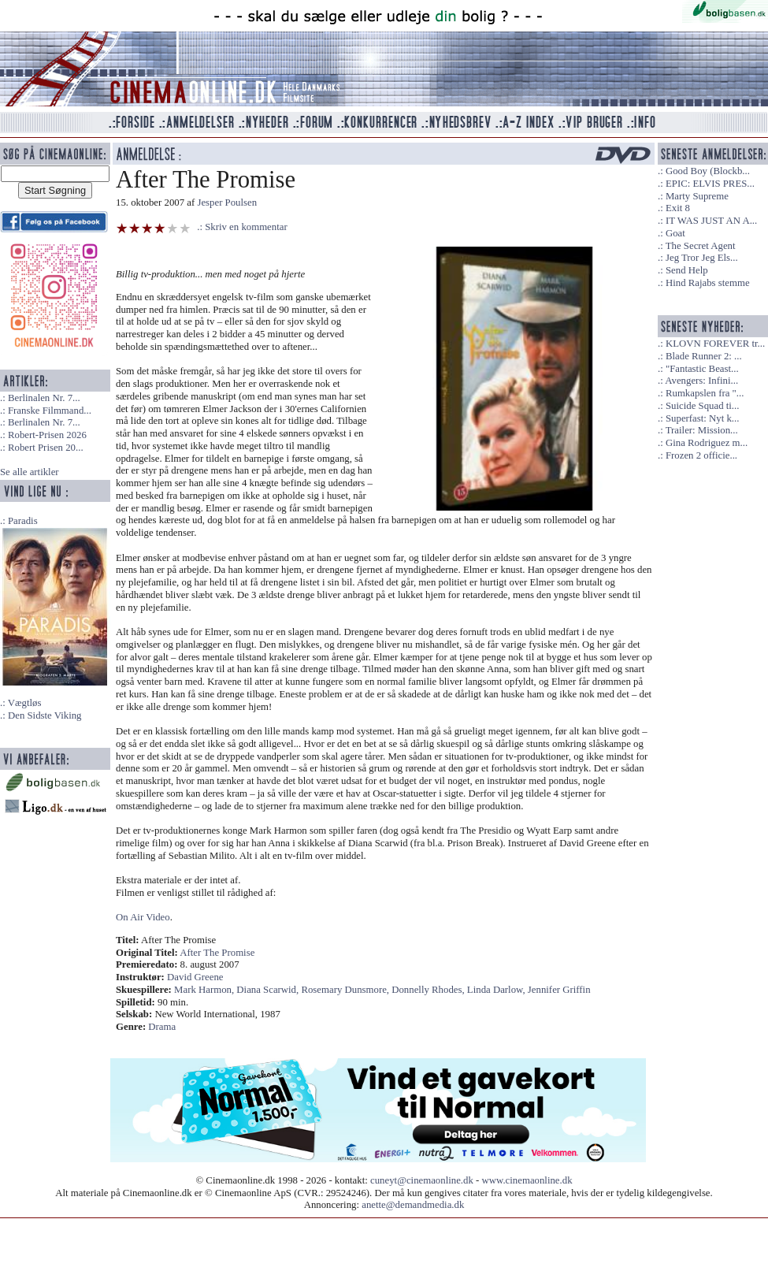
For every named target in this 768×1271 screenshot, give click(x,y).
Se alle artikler (29, 472)
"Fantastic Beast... (702, 368)
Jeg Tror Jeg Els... (702, 257)
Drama (162, 1026)
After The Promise (217, 952)
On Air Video (143, 917)
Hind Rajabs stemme (708, 282)
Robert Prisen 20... (45, 447)
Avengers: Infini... (701, 380)
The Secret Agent (701, 245)
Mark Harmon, (205, 989)
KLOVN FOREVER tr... (715, 343)
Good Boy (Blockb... (708, 171)
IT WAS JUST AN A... (711, 220)
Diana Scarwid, (268, 989)
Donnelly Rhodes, (429, 989)
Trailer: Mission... (702, 430)
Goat (675, 233)
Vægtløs (25, 702)
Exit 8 (678, 208)
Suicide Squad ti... (702, 405)
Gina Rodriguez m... (707, 442)
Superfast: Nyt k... (702, 418)
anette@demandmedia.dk (413, 1204)
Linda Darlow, (497, 989)
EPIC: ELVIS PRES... (710, 183)
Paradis (23, 520)
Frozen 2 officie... (701, 455)
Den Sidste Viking (45, 715)
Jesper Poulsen (227, 202)
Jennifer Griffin (559, 989)
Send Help (687, 270)
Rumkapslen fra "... (705, 393)
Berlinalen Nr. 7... (44, 397)
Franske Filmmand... (49, 410)
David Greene (195, 977)
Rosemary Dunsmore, (346, 989)
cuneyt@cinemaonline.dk (421, 1180)
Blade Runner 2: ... (704, 356)
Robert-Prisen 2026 (47, 434)
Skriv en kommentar (246, 226)
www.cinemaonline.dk (527, 1180)
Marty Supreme (697, 196)
